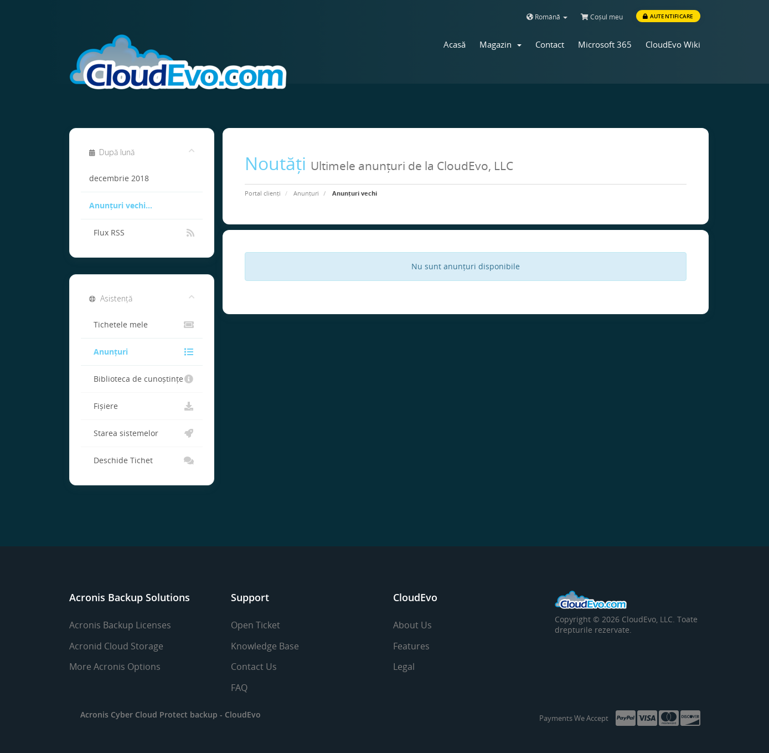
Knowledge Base (265, 646)
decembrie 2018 (119, 178)
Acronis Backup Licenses (120, 625)
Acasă (454, 44)
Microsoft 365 (605, 44)
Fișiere (142, 406)
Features (411, 646)
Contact (549, 44)
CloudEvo (243, 714)
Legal (404, 666)
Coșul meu (602, 17)
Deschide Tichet (142, 460)
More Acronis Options (115, 666)
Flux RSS (142, 232)
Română (547, 17)
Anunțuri (306, 193)
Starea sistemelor (142, 433)
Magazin (500, 44)
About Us (412, 625)
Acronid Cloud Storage (116, 646)
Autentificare (668, 16)
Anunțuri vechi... (120, 206)
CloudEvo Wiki (673, 44)
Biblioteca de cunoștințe (142, 379)
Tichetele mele (142, 324)
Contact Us (254, 666)
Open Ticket (255, 625)
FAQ (239, 688)
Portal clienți (263, 193)
